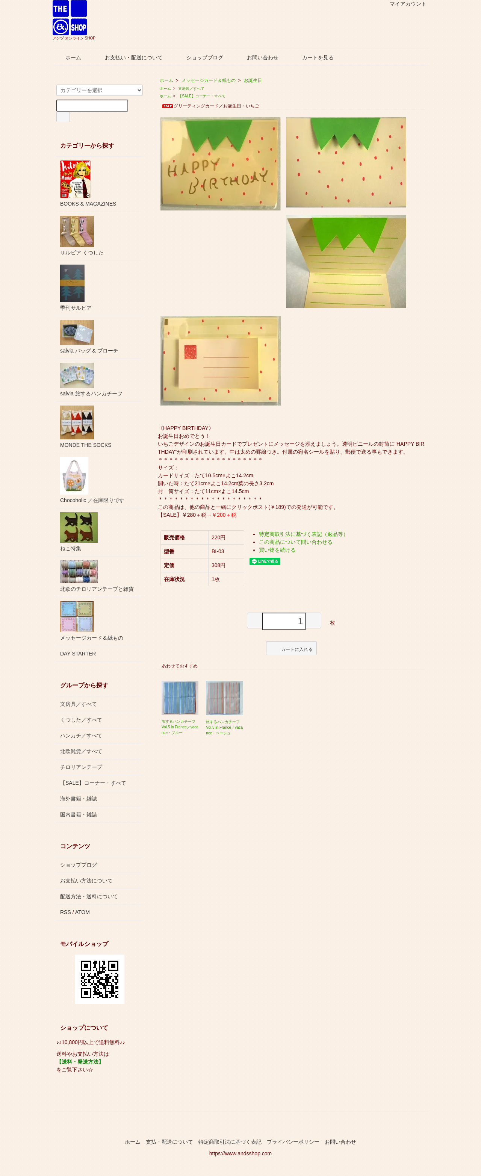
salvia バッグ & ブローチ (89, 337)
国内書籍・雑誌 (78, 814)
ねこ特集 (79, 531)
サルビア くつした (82, 236)
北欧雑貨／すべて (81, 751)
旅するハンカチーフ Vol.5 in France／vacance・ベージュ (224, 727)
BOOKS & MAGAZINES (88, 183)
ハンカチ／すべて (81, 736)
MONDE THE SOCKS (86, 427)
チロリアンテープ (81, 767)
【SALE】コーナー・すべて (201, 96)
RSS (65, 912)
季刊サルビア (76, 288)
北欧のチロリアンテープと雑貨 (97, 576)
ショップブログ (199, 57)
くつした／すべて (81, 720)
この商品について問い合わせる (296, 542)
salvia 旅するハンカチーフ (91, 380)
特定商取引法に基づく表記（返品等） (303, 534)
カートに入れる (291, 647)
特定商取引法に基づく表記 (230, 1142)
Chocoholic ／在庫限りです (92, 480)
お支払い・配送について (128, 57)
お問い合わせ (257, 57)
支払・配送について (169, 1142)
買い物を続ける (277, 550)
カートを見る (312, 57)
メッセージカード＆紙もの (209, 80)
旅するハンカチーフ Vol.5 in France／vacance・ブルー (180, 727)
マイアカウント (404, 4)
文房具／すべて (191, 88)
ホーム (67, 57)
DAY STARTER (78, 654)
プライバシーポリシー (293, 1142)
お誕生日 (253, 80)
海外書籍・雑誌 (78, 799)
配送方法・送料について (89, 896)
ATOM (82, 912)
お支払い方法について (86, 881)
